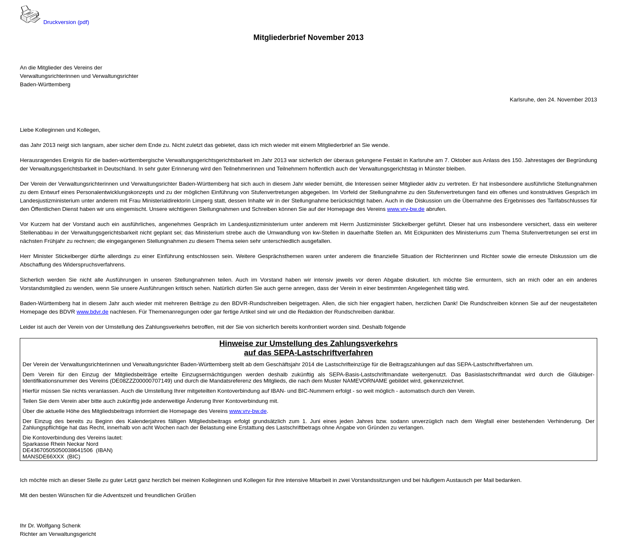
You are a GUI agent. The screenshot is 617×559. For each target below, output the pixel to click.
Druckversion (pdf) (66, 22)
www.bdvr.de (93, 312)
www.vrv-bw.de (406, 209)
